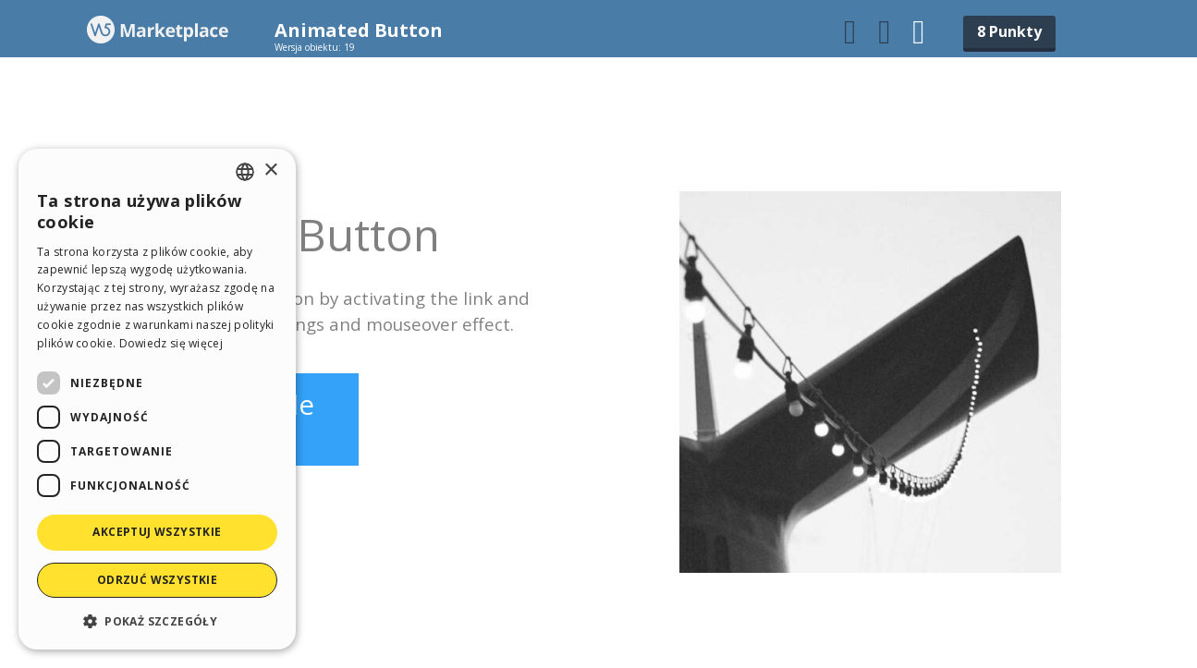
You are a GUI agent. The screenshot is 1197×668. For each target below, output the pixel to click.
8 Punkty (1009, 31)
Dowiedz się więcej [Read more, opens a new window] (171, 343)
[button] (157, 620)
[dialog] (157, 399)
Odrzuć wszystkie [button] (157, 580)
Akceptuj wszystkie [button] (156, 532)
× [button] (270, 170)
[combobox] (245, 172)
